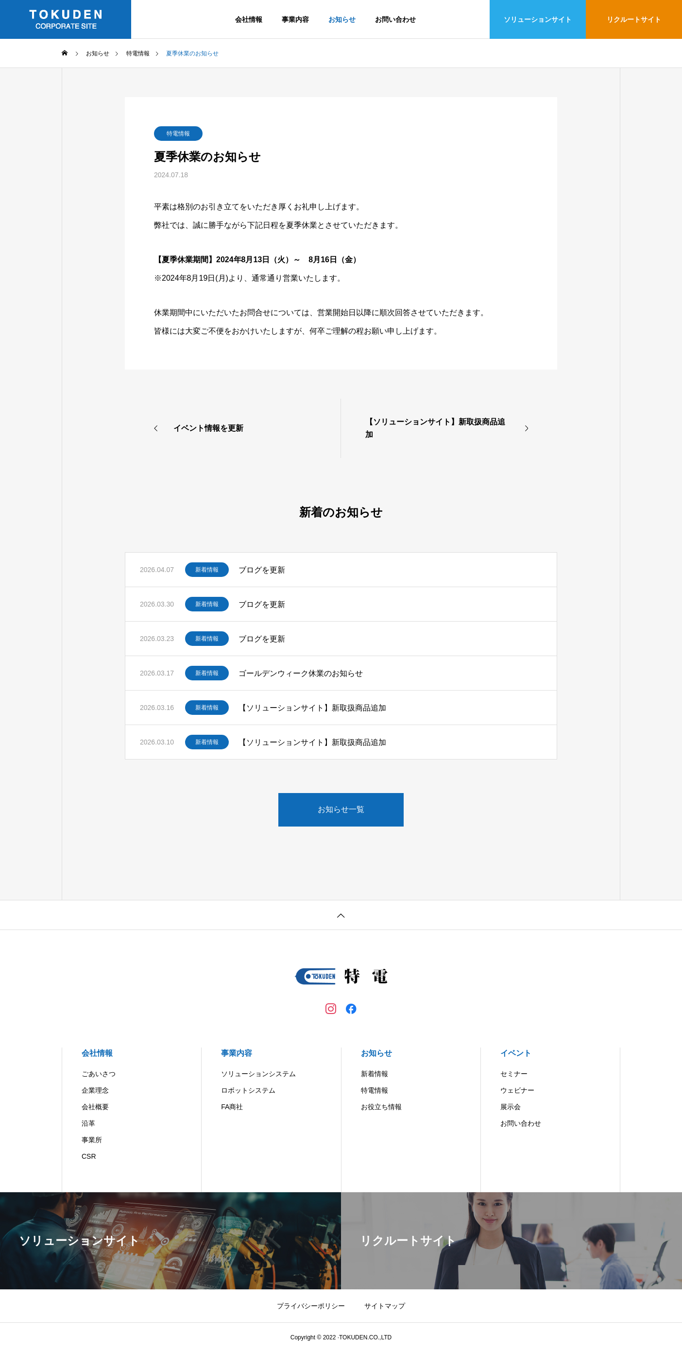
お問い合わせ (395, 19)
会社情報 (248, 19)
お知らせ (342, 19)
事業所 (92, 1140)
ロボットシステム (248, 1090)
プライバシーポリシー (311, 1306)
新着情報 (207, 569)
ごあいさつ (99, 1074)
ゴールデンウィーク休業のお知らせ (301, 673)
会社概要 (95, 1107)
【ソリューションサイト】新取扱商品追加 (312, 708)
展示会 (510, 1107)
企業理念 (95, 1090)
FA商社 (232, 1107)
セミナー (514, 1074)
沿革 (88, 1123)
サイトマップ (384, 1306)
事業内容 (295, 19)
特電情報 (178, 133)
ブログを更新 (262, 570)
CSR (89, 1156)
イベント (515, 1053)
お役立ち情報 (381, 1107)
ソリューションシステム (258, 1074)
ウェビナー (517, 1090)
